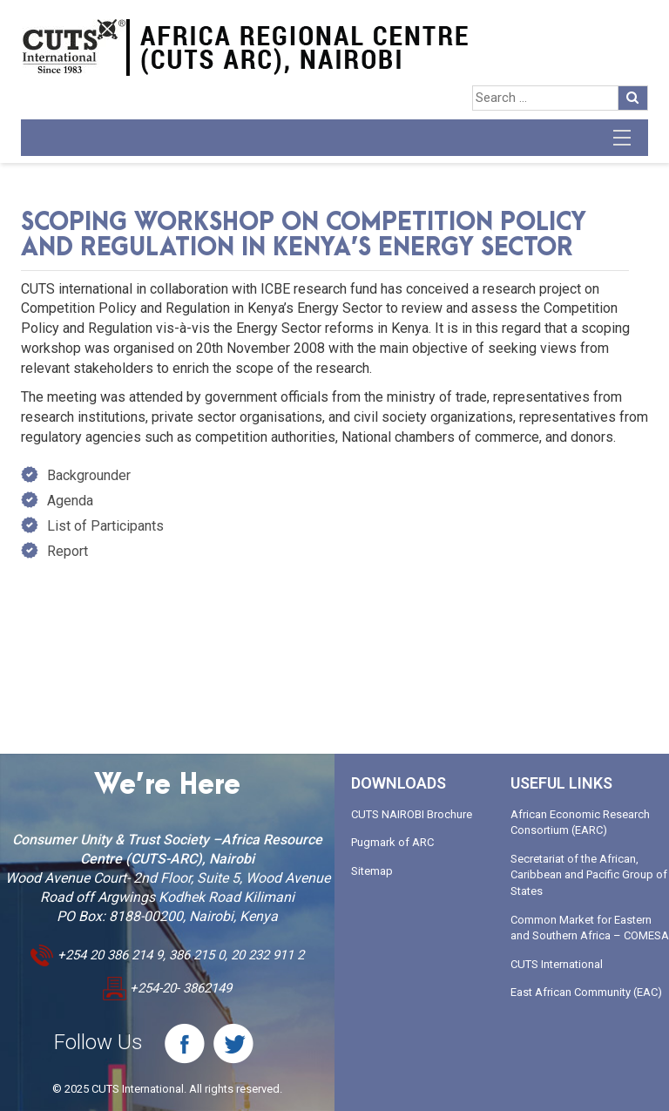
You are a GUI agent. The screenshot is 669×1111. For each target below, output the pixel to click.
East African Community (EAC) (586, 992)
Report (67, 551)
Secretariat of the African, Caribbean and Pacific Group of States (588, 875)
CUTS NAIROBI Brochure (411, 814)
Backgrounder (89, 475)
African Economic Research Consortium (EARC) (580, 822)
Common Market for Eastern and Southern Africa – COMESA (589, 928)
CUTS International (556, 964)
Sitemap (372, 870)
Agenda (70, 500)
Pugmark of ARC (392, 842)
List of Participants (105, 526)
